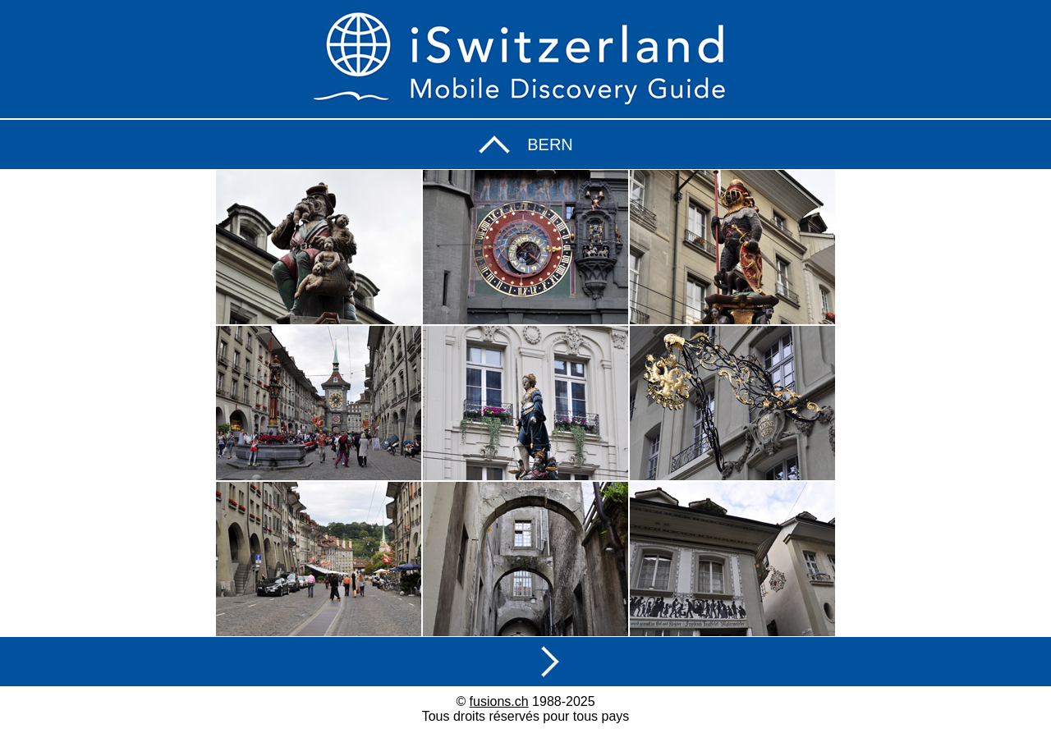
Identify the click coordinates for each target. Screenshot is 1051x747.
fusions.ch (499, 701)
